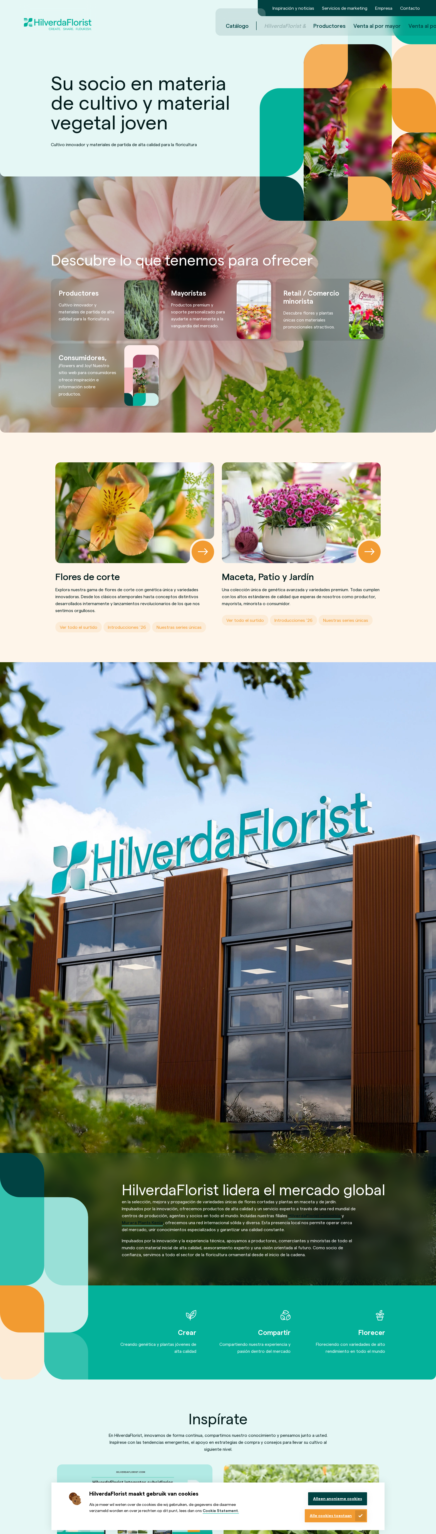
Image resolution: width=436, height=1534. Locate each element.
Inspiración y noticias (293, 8)
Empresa (383, 8)
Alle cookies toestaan (331, 1515)
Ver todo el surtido (78, 627)
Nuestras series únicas (179, 627)
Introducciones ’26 (127, 627)
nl (399, 25)
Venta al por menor (362, 25)
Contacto (410, 8)
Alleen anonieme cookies (337, 1498)
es (415, 25)
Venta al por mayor (307, 25)
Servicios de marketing (344, 8)
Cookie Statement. (221, 1510)
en (407, 25)
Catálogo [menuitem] (167, 25)
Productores (259, 25)
